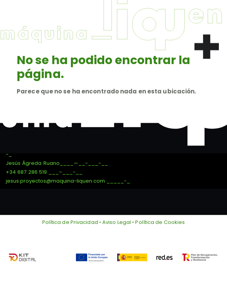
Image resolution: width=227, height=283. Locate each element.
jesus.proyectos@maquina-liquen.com (55, 181)
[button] (206, 44)
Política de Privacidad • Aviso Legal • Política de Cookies (113, 222)
